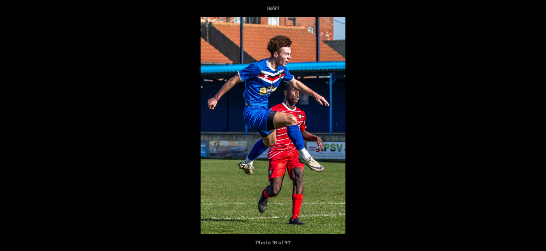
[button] (533, 10)
